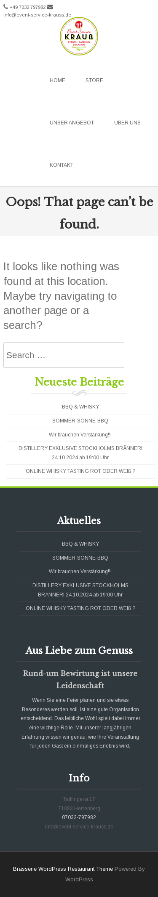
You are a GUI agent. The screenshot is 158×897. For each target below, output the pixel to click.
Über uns (127, 123)
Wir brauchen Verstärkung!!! (80, 435)
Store (94, 80)
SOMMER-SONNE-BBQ (80, 421)
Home (57, 80)
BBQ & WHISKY (80, 407)
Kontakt (61, 165)
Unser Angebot (72, 123)
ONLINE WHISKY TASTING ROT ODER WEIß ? (80, 471)
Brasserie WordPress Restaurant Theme (63, 869)
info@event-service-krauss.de (37, 14)
